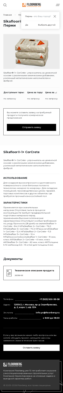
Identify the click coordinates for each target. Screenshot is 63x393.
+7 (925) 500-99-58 (49, 299)
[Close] (54, 16)
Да (26, 25)
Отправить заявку (31, 127)
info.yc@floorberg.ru (48, 312)
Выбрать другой (46, 25)
